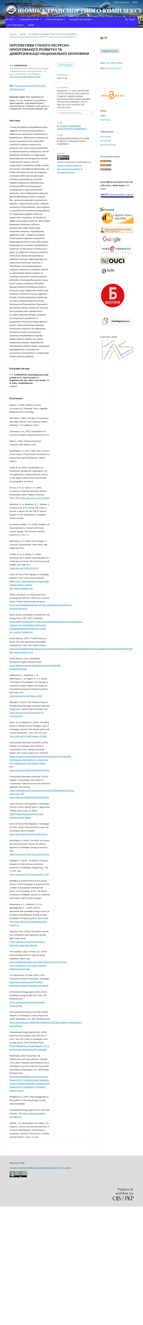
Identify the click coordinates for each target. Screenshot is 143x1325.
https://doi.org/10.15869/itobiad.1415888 (27, 736)
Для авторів (105, 140)
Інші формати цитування (70, 112)
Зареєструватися (121, 2)
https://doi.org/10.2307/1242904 (34, 498)
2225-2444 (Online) (114, 63)
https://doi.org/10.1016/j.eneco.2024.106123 (29, 854)
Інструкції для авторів (80, 19)
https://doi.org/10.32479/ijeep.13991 (25, 696)
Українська (105, 119)
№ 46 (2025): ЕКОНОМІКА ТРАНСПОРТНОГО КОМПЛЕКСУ (53, 34)
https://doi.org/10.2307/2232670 (24, 568)
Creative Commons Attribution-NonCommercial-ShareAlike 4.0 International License (70, 169)
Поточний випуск (15, 25)
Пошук (131, 19)
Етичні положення (54, 19)
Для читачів (105, 136)
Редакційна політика (29, 19)
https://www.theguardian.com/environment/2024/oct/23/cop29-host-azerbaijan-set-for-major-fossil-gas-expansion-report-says (38, 965)
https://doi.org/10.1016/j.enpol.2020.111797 (29, 874)
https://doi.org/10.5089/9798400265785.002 (29, 770)
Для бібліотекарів (108, 144)
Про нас (9, 19)
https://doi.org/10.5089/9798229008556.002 (29, 797)
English (103, 115)
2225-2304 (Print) (113, 68)
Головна (13, 34)
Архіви (31, 25)
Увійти (135, 2)
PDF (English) (66, 65)
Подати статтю (109, 50)
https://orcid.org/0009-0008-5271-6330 (24, 77)
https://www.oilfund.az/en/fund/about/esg (28, 834)
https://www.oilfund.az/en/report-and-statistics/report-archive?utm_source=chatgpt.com (29, 585)
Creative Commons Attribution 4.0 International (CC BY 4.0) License (40, 1167)
